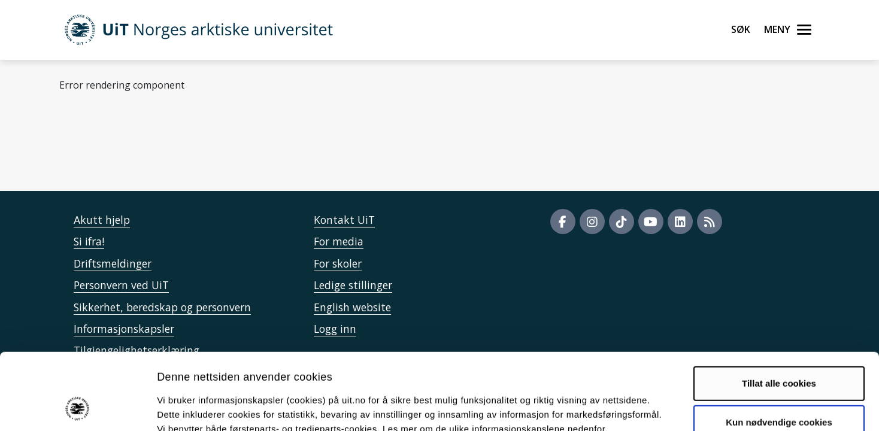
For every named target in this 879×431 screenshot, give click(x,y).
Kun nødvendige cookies (779, 352)
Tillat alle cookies (779, 313)
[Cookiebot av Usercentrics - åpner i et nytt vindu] (77, 408)
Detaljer (637, 407)
